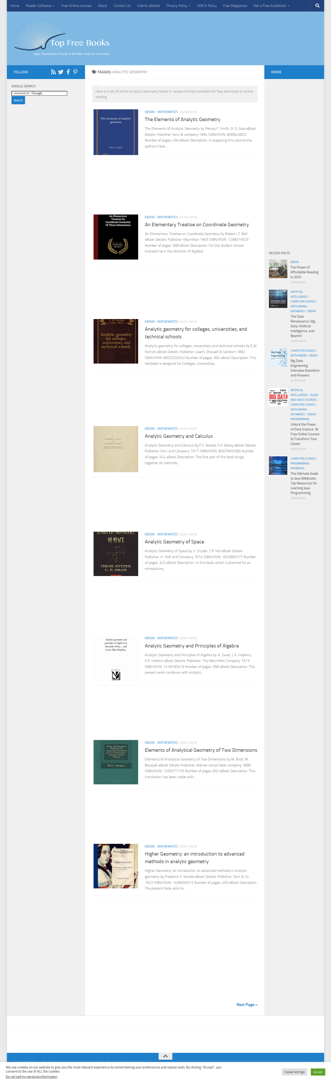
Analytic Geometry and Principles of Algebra (192, 652)
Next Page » (247, 1013)
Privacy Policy (176, 5)
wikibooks (298, 468)
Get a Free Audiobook (270, 5)
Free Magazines (235, 5)
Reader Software (38, 5)
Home (14, 5)
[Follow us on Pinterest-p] (75, 72)
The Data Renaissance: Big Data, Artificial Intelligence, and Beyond (303, 326)
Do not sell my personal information (31, 1077)
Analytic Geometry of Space (174, 546)
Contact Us (122, 5)
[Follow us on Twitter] (60, 72)
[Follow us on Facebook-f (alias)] (68, 72)
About (102, 5)
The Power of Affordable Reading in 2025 (305, 272)
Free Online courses (76, 5)
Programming (300, 419)
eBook (150, 112)
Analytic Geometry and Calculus (179, 439)
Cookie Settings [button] (295, 1072)
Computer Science (303, 301)
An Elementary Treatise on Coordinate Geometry (197, 226)
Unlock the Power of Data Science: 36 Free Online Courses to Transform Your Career (305, 434)
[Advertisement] (174, 190)
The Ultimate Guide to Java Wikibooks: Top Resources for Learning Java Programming (304, 483)
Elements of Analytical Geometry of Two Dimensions (201, 758)
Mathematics (167, 112)
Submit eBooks (148, 5)
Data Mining (299, 306)
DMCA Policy (207, 5)
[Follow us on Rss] (53, 72)
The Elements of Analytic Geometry (182, 119)
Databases (298, 311)
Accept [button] (318, 1072)
